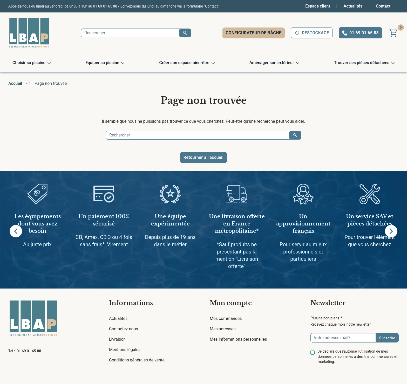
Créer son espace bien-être (184, 62)
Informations (131, 303)
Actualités (353, 6)
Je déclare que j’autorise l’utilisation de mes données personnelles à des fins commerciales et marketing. (357, 356)
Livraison (117, 339)
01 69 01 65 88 (29, 351)
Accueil (15, 83)
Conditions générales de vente (137, 360)
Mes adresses (222, 328)
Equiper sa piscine (102, 62)
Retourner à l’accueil (203, 157)
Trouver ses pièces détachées (361, 62)
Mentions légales (124, 349)
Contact (211, 6)
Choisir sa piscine (28, 62)
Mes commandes (226, 318)
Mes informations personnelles (238, 339)
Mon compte (231, 303)
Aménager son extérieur (271, 62)
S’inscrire (387, 338)
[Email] (343, 337)
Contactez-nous (123, 328)
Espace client (317, 6)
